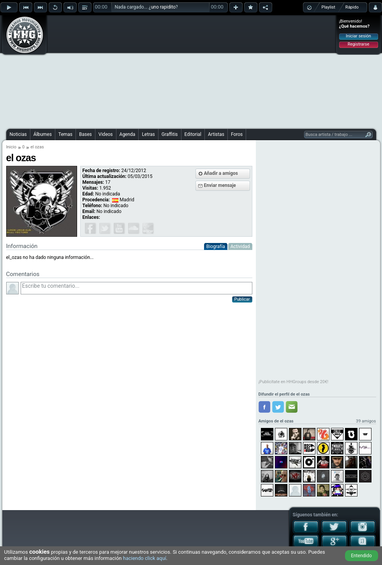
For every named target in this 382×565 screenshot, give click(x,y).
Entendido (361, 555)
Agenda (128, 134)
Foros (237, 134)
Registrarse (358, 44)
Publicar (242, 299)
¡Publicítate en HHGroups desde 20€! (294, 381)
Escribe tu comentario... (136, 288)
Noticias (18, 134)
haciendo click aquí (144, 558)
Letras (148, 134)
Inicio (11, 147)
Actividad (240, 246)
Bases (85, 134)
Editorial (193, 134)
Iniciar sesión (358, 36)
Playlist (328, 7)
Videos (106, 134)
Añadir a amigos (221, 173)
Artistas (216, 134)
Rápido (352, 7)
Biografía (215, 246)
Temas (65, 134)
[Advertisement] (174, 70)
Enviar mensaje (220, 185)
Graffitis (170, 134)
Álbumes (42, 134)
